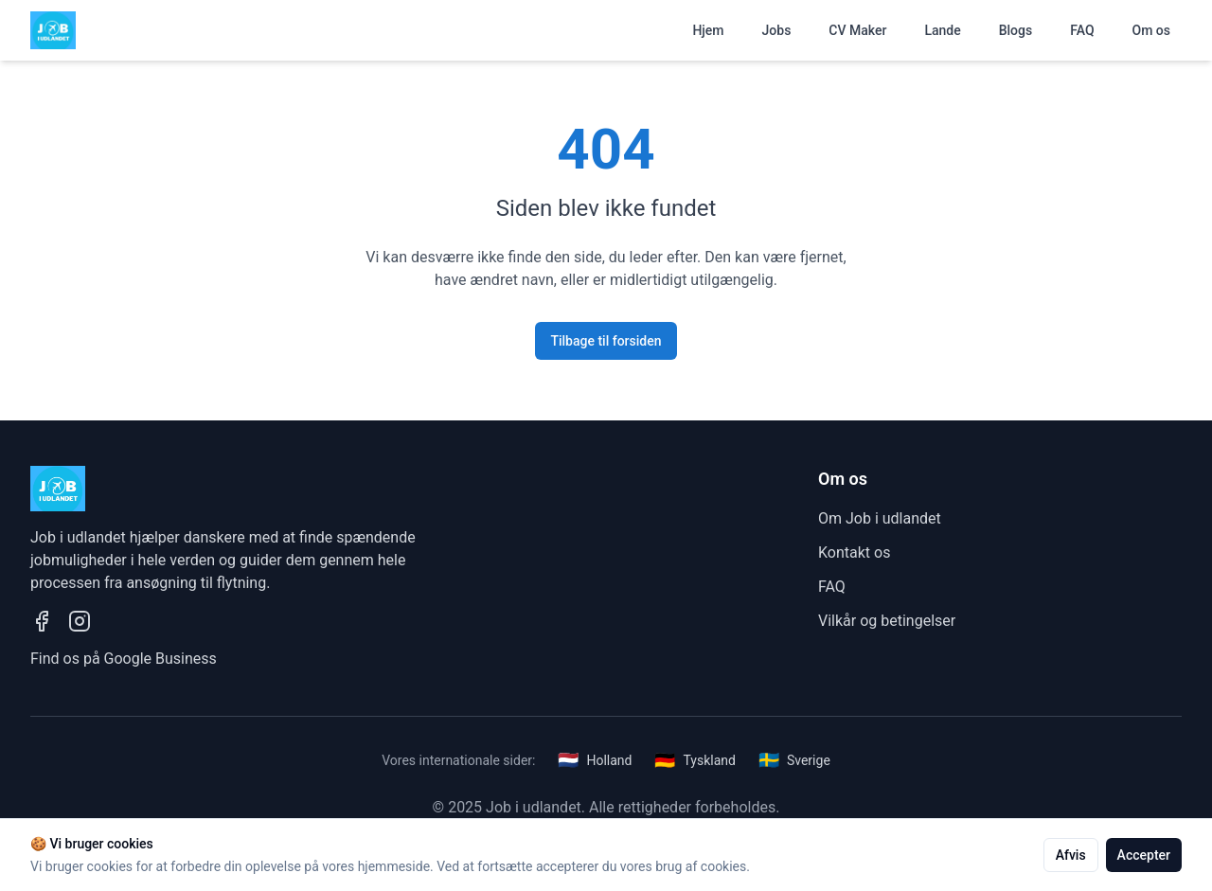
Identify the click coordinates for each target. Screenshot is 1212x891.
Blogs (1016, 30)
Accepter (1143, 855)
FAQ (1082, 30)
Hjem (707, 30)
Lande (942, 30)
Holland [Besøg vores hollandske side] (595, 760)
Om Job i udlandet (879, 518)
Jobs (777, 30)
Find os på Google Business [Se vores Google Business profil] (123, 659)
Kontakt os (854, 552)
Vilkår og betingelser (886, 621)
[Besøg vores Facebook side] (41, 621)
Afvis (1071, 855)
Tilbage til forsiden (605, 340)
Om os (1151, 30)
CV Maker (857, 30)
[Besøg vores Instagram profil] (79, 621)
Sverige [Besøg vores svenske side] (794, 760)
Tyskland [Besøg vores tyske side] (694, 760)
